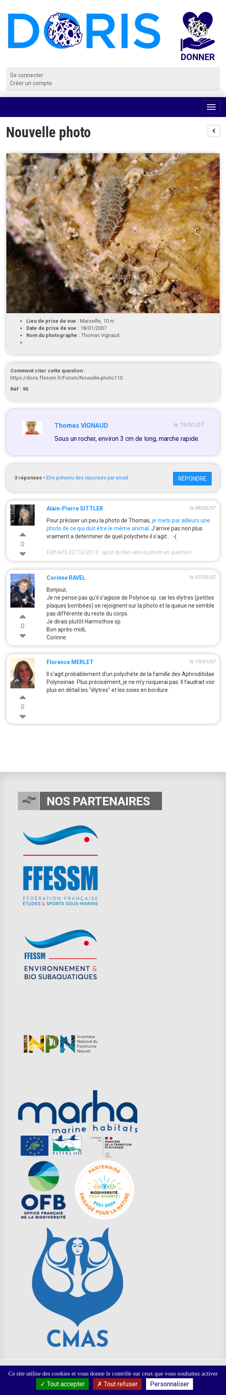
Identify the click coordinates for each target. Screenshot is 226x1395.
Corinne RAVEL (66, 578)
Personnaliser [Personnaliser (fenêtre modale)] (169, 1384)
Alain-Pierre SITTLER (75, 508)
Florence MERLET (70, 662)
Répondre (192, 478)
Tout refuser (117, 1384)
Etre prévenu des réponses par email (87, 478)
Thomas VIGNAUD (81, 425)
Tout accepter (62, 1384)
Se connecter (26, 75)
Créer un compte (31, 83)
